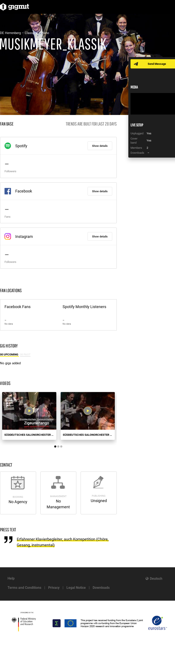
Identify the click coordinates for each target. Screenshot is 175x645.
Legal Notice (76, 588)
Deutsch (156, 579)
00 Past (25, 354)
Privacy (54, 588)
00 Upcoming (9, 354)
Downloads (101, 588)
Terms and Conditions (24, 588)
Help (11, 578)
